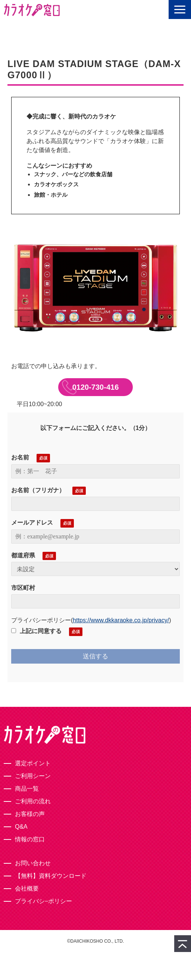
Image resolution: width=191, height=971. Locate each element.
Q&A (21, 826)
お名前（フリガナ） (38, 490)
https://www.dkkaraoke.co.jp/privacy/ (121, 620)
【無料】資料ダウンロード (51, 876)
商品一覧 (27, 788)
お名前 (20, 457)
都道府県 (23, 555)
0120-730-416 (95, 387)
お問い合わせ (33, 863)
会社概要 (27, 888)
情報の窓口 (30, 839)
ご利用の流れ (33, 801)
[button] (180, 9)
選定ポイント (33, 763)
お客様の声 (30, 814)
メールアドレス (32, 522)
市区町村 (23, 588)
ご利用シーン (33, 776)
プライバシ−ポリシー (43, 901)
